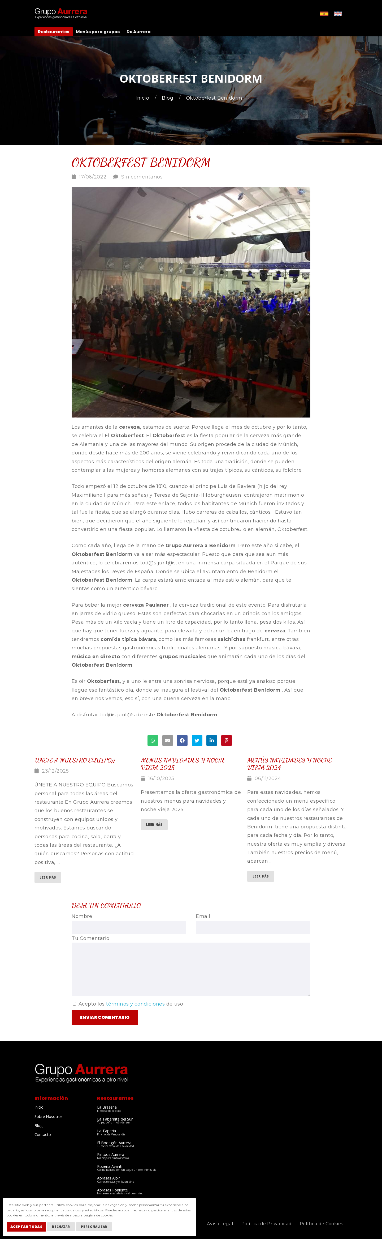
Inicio (143, 98)
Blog (168, 98)
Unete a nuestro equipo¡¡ (74, 760)
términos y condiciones (135, 1004)
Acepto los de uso (128, 1004)
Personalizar (97, 1228)
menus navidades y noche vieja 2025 (183, 763)
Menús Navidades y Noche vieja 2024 (289, 763)
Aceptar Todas (28, 1228)
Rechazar (64, 1228)
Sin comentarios (142, 177)
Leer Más (48, 877)
